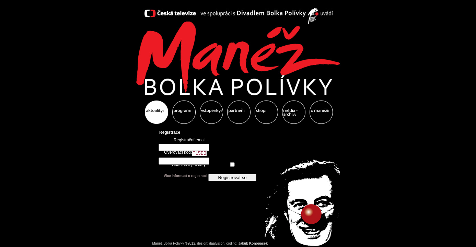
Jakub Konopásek (253, 243)
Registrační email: (190, 140)
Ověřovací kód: (185, 153)
